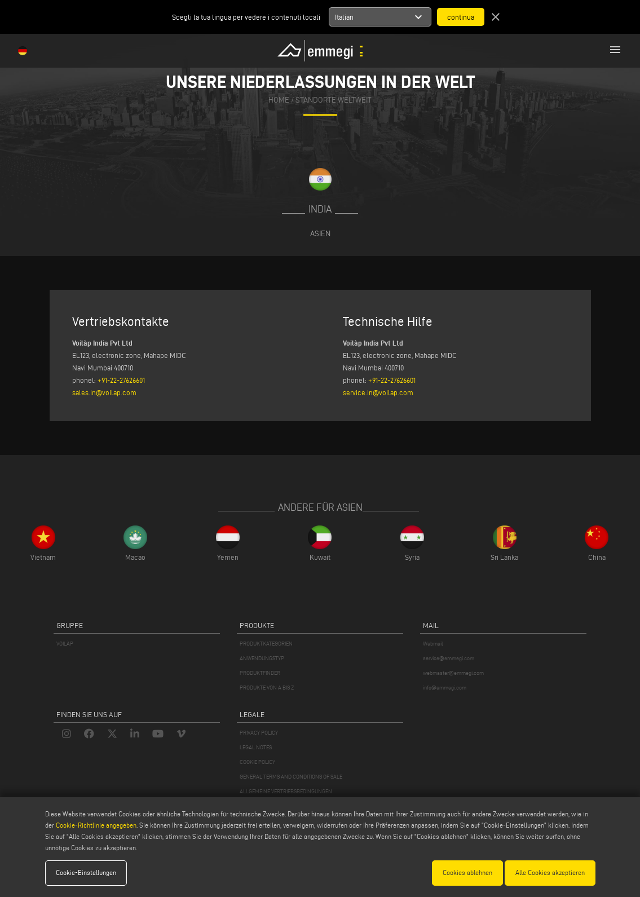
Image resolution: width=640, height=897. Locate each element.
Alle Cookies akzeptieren (550, 872)
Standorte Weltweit (333, 100)
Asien (320, 233)
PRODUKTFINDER (260, 673)
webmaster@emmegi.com (453, 673)
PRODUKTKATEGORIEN (266, 643)
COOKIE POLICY (257, 762)
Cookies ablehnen (467, 872)
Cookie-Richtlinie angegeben (96, 825)
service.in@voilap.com (378, 392)
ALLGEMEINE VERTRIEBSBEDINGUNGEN (286, 791)
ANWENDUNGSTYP (262, 658)
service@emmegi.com (448, 658)
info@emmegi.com (444, 687)
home (278, 100)
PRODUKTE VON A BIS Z (267, 687)
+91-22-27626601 (121, 380)
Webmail (433, 643)
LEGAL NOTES (256, 747)
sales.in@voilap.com (104, 392)
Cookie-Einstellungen (86, 872)
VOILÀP (64, 643)
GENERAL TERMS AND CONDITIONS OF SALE (291, 777)
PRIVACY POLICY (259, 733)
